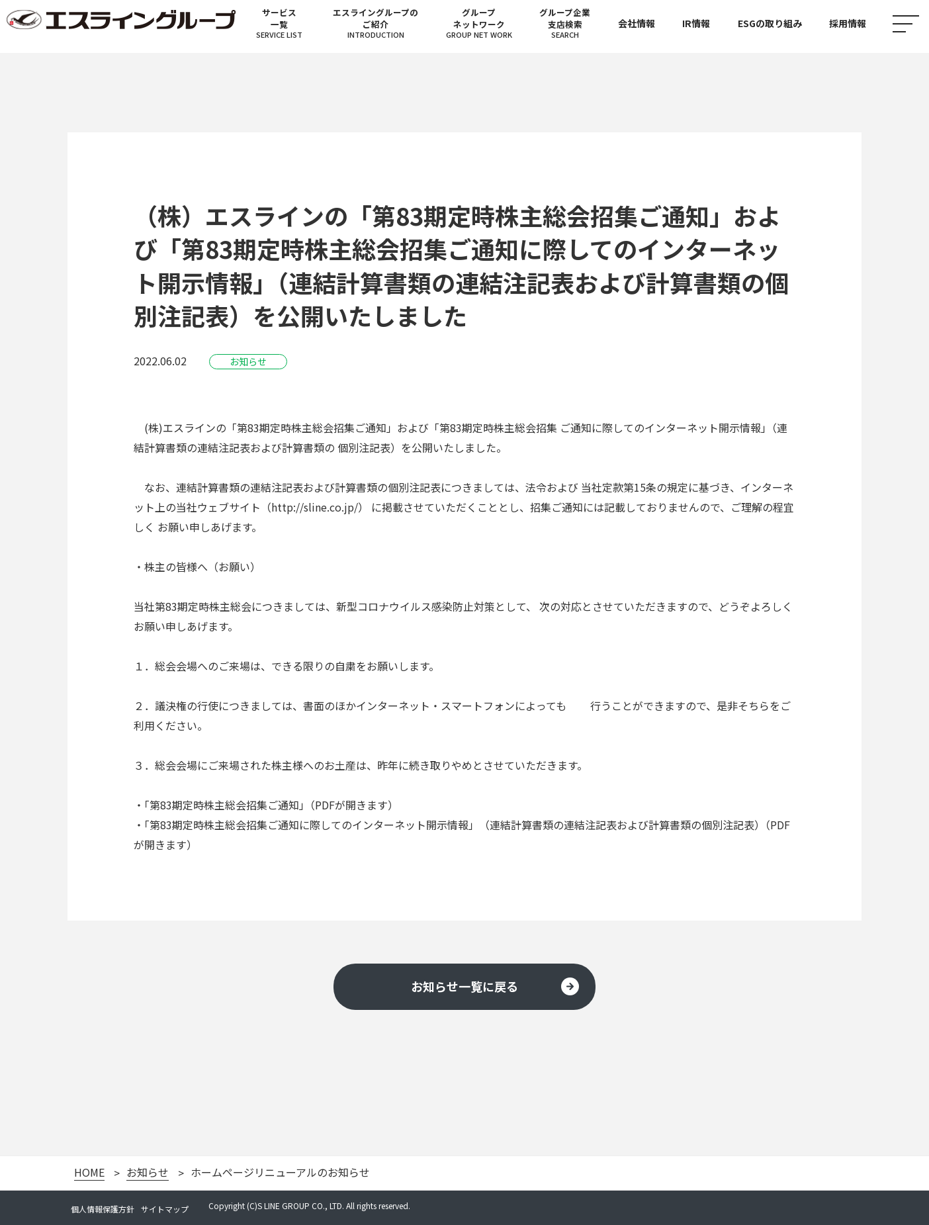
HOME (89, 1173)
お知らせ (147, 1173)
